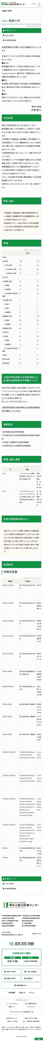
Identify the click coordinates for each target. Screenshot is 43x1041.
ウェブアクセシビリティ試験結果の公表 (21, 1012)
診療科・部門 (7, 10)
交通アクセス (36, 933)
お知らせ (22, 992)
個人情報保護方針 (31, 1004)
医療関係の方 (22, 985)
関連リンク (12, 1007)
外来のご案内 (11, 971)
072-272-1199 (24, 943)
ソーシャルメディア (12, 1004)
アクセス (33, 4)
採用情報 (12, 992)
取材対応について (12, 1018)
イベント (32, 992)
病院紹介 (30, 978)
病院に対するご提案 (31, 1018)
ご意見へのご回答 (12, 1021)
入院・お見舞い (32, 971)
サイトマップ (31, 1007)
